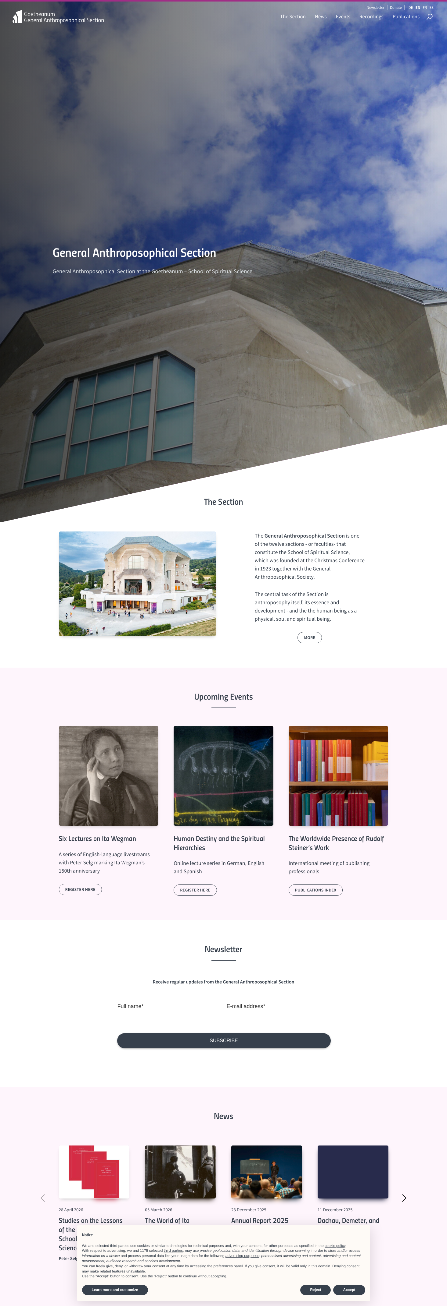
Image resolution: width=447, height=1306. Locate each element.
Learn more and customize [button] (115, 1290)
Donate (396, 7)
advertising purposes (242, 1256)
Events (343, 16)
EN (418, 7)
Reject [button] (315, 1290)
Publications (406, 16)
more (309, 637)
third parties (173, 1250)
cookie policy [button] (335, 1246)
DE (411, 7)
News (321, 16)
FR (425, 7)
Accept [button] (349, 1290)
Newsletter (375, 7)
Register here (80, 889)
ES (431, 7)
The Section (293, 16)
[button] (404, 1198)
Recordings (371, 16)
